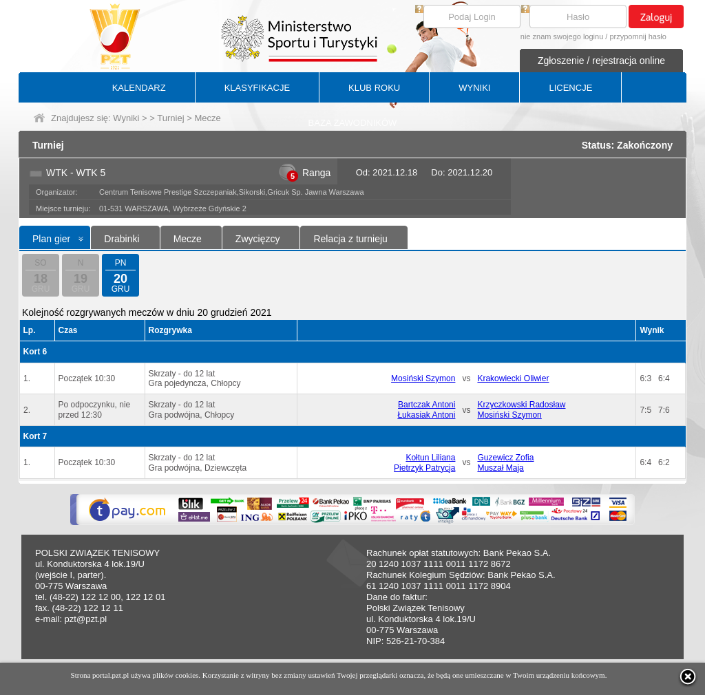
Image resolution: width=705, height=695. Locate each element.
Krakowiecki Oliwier (513, 378)
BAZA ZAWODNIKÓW (352, 123)
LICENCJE (570, 88)
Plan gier (51, 238)
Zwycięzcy (257, 238)
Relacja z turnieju (350, 238)
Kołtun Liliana (430, 457)
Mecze (187, 238)
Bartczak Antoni (426, 404)
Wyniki (126, 118)
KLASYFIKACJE (257, 88)
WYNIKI (474, 88)
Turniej (170, 118)
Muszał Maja (500, 468)
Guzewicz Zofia (505, 457)
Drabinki (121, 238)
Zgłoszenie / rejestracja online (601, 60)
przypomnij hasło (637, 36)
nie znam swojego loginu (561, 36)
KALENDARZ (139, 88)
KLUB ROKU (374, 88)
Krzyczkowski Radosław (521, 404)
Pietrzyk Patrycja (424, 468)
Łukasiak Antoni (426, 415)
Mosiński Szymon (423, 378)
